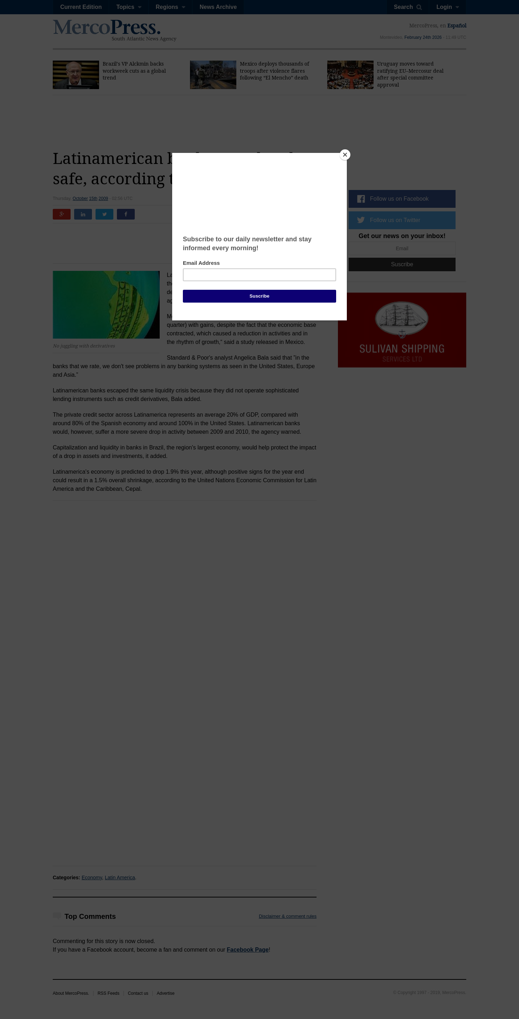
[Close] (345, 154)
